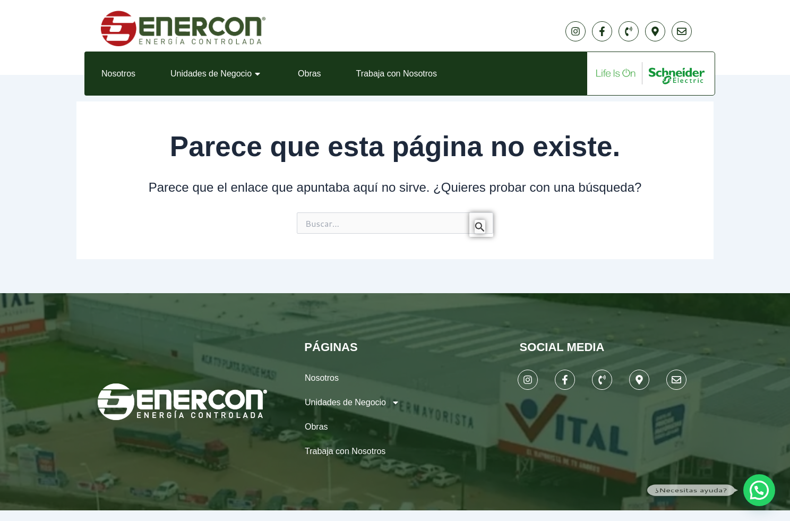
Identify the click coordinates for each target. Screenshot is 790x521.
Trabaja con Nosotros (396, 73)
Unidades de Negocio (216, 74)
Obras (309, 73)
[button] (759, 490)
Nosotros (118, 73)
